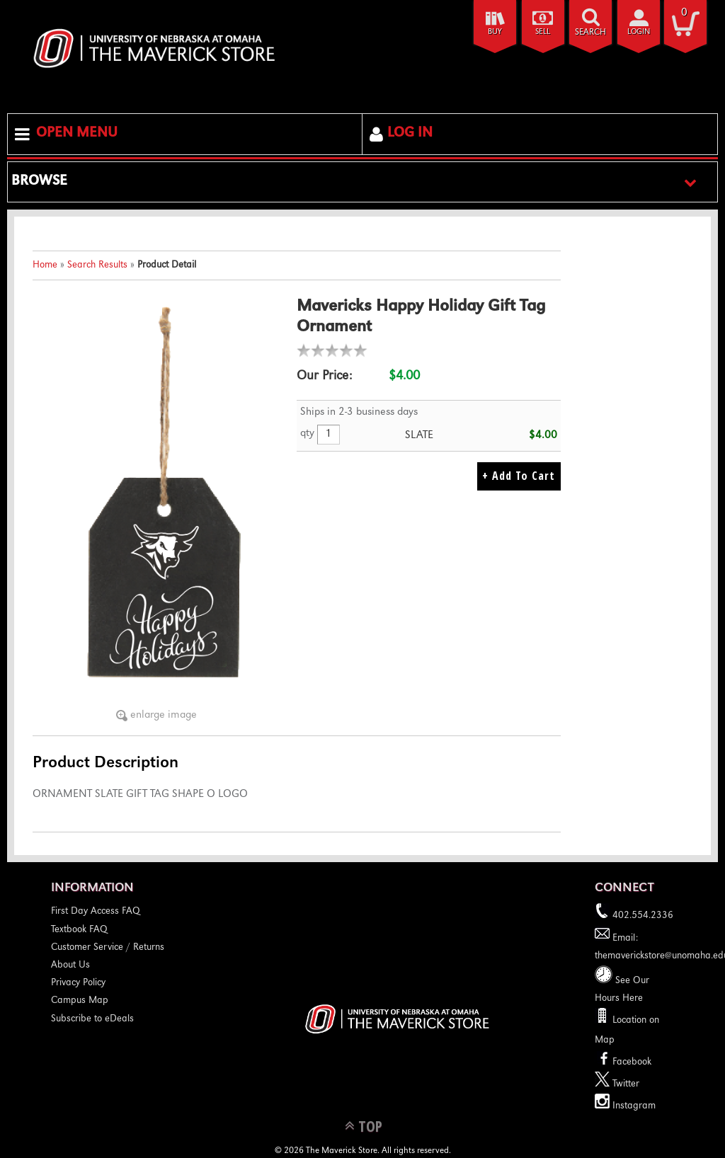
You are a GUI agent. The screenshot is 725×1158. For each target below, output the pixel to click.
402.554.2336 (634, 916)
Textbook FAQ (79, 930)
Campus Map (79, 1001)
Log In (410, 134)
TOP (370, 1126)
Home (45, 265)
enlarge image (163, 715)
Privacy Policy (78, 983)
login (638, 32)
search (590, 33)
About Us (70, 965)
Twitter (617, 1084)
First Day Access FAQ (95, 912)
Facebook (623, 1062)
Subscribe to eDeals (92, 1019)
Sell (542, 32)
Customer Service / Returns (107, 948)
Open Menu (77, 134)
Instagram (625, 1106)
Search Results (97, 265)
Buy (495, 32)
